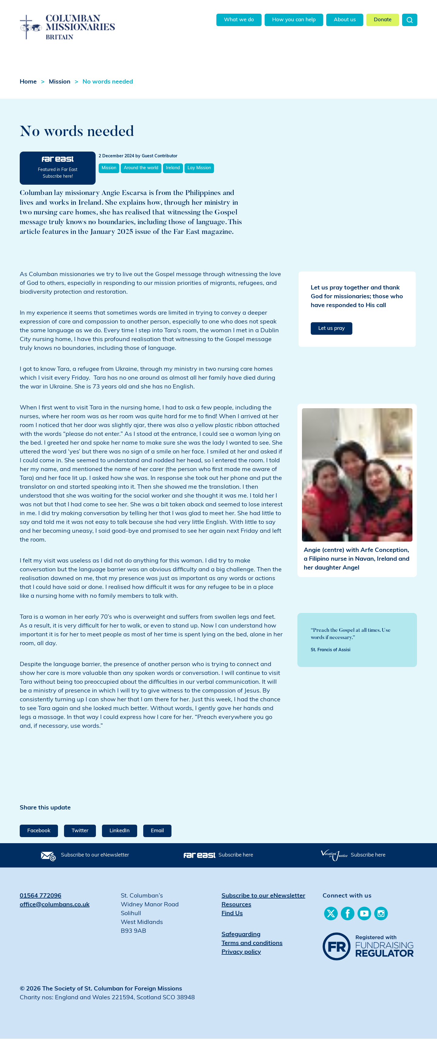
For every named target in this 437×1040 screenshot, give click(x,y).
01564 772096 (40, 897)
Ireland (173, 169)
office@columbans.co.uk (55, 906)
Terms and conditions (252, 945)
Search (409, 20)
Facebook (38, 832)
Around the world (141, 169)
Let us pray (331, 329)
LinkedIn (120, 832)
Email (157, 832)
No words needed (108, 83)
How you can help (294, 19)
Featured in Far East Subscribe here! (57, 174)
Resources (236, 906)
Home (28, 83)
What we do (239, 19)
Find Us (232, 915)
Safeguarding (241, 936)
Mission (59, 83)
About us (345, 19)
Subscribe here (235, 856)
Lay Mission (199, 169)
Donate (382, 19)
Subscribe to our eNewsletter (95, 856)
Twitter (80, 832)
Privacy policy (241, 953)
